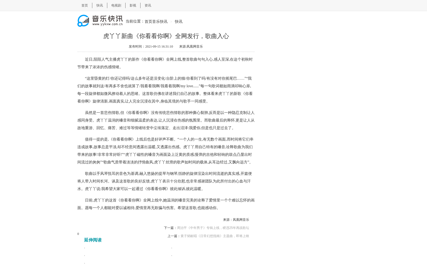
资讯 (148, 5)
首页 (84, 5)
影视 (133, 5)
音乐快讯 (160, 21)
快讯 (99, 5)
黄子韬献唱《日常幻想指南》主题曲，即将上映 (215, 236)
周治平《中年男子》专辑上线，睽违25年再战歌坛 (213, 228)
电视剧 (116, 5)
